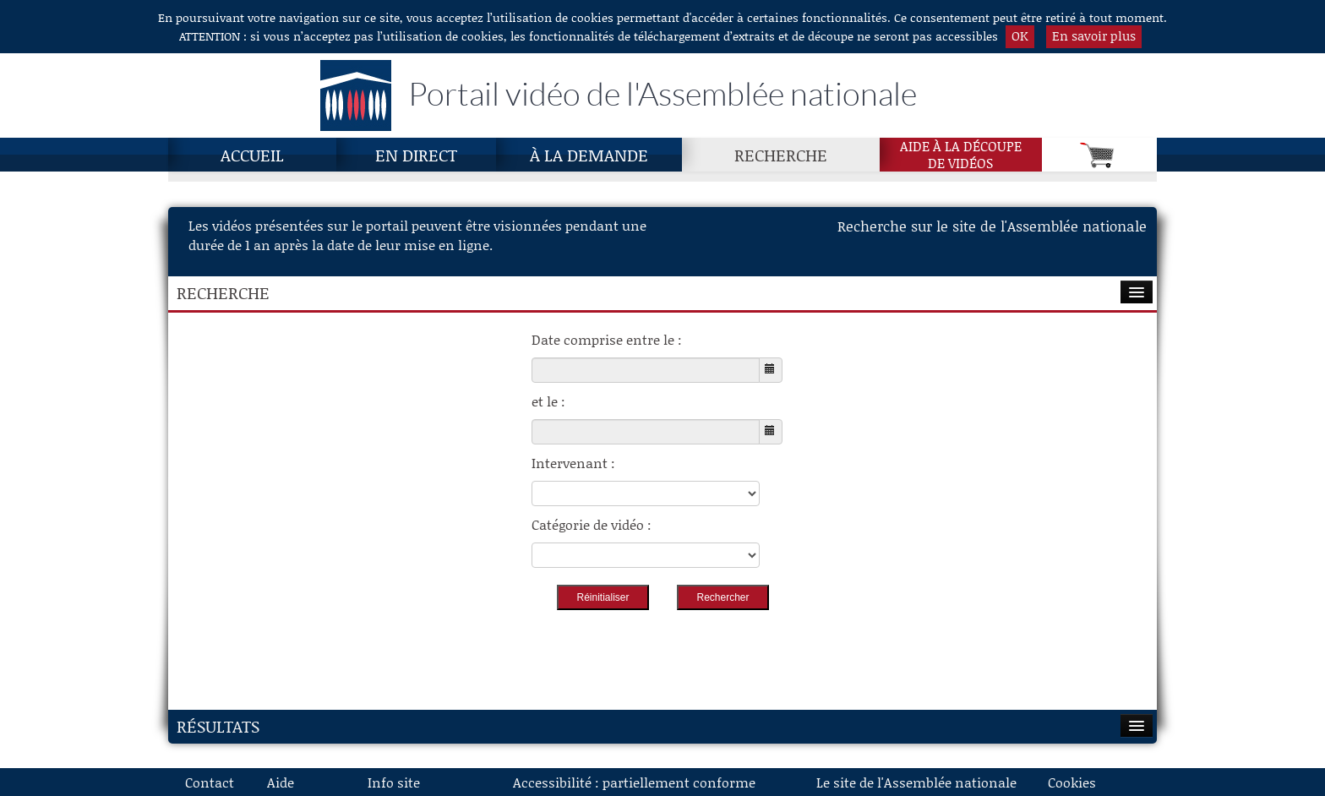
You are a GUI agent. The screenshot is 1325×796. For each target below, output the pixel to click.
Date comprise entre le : (607, 339)
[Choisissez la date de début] (646, 370)
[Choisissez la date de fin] (646, 431)
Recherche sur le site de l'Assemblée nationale (992, 225)
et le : (548, 401)
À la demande (589, 154)
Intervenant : (573, 462)
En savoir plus (1094, 35)
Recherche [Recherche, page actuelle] (780, 154)
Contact (209, 782)
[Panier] (1099, 155)
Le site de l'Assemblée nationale (916, 782)
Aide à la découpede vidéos (961, 155)
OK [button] (1019, 35)
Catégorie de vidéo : (592, 524)
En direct (416, 154)
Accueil (252, 154)
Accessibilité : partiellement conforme (634, 782)
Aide (280, 782)
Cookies (1072, 782)
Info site (394, 782)
